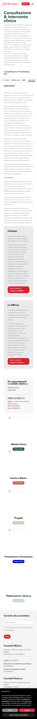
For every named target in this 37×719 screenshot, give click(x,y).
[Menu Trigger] (33, 4)
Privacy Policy (29, 627)
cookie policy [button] (28, 701)
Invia (7, 636)
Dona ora (26, 3)
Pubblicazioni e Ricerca (18, 596)
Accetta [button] (27, 710)
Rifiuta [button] (10, 710)
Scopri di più (18, 483)
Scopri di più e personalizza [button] (18, 715)
